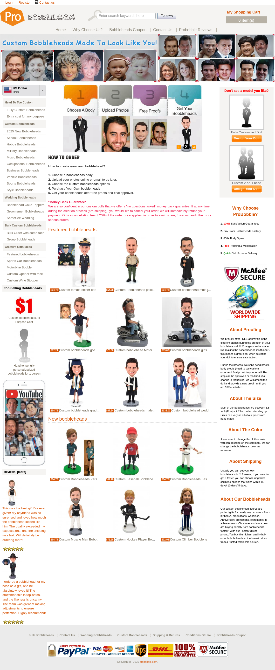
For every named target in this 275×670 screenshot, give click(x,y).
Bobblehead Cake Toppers (25, 205)
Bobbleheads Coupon (232, 635)
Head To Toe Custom (19, 102)
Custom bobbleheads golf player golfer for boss (92, 350)
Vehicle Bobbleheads (22, 177)
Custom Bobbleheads (19, 124)
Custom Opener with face (25, 274)
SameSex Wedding (20, 218)
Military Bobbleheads (21, 151)
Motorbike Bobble (19, 267)
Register (24, 2)
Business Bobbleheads (23, 170)
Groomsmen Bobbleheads (25, 211)
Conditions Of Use (198, 635)
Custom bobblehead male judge (192, 290)
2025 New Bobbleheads (24, 131)
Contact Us (67, 635)
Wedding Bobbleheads (20, 197)
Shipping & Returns (166, 635)
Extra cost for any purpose (25, 116)
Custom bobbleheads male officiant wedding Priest (150, 410)
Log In (9, 2)
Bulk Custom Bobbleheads (23, 225)
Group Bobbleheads (21, 239)
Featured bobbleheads (23, 254)
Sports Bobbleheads (21, 183)
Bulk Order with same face (25, 233)
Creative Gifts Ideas (18, 247)
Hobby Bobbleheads (21, 144)
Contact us (45, 2)
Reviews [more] (15, 472)
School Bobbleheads (21, 138)
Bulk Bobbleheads (41, 635)
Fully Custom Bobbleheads (26, 110)
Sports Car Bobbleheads (24, 261)
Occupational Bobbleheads (26, 164)
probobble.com (148, 661)
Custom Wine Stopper (22, 280)
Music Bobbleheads (21, 157)
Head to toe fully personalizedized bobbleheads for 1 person (24, 370)
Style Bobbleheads (20, 190)
